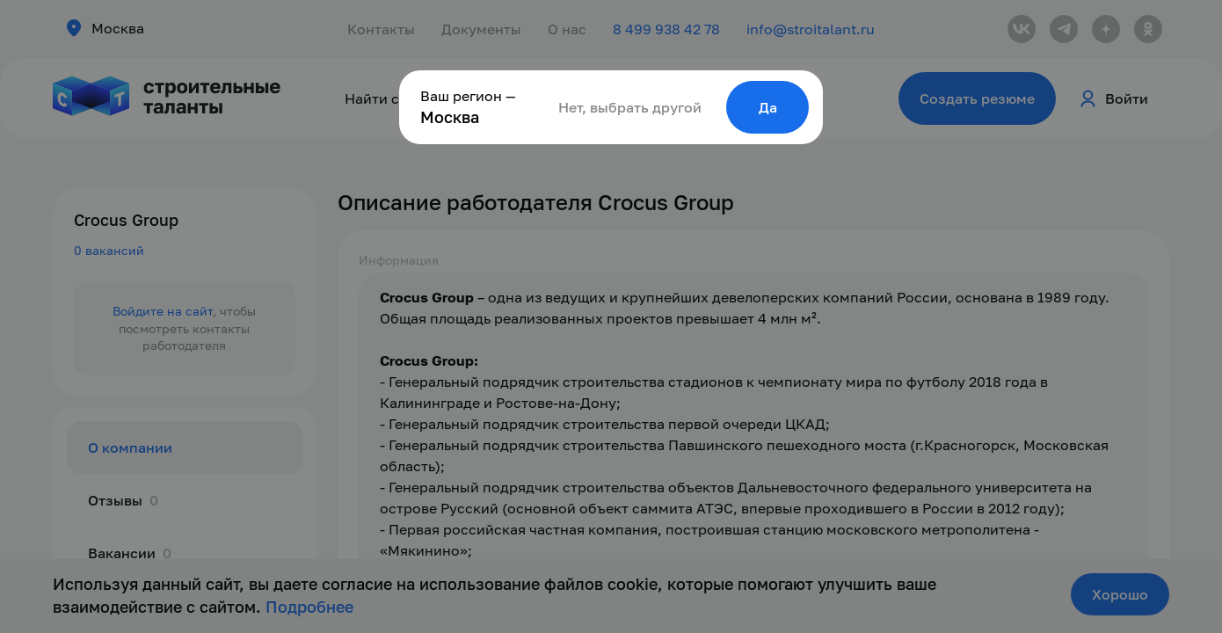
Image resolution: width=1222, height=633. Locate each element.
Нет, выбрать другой (630, 107)
